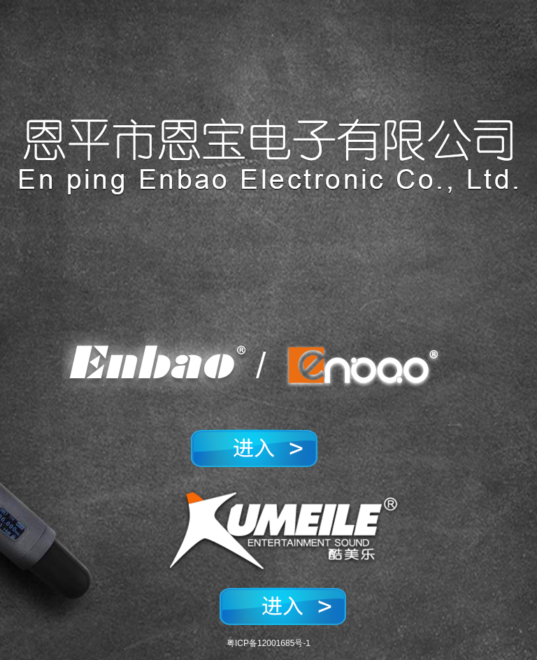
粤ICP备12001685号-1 (268, 643)
